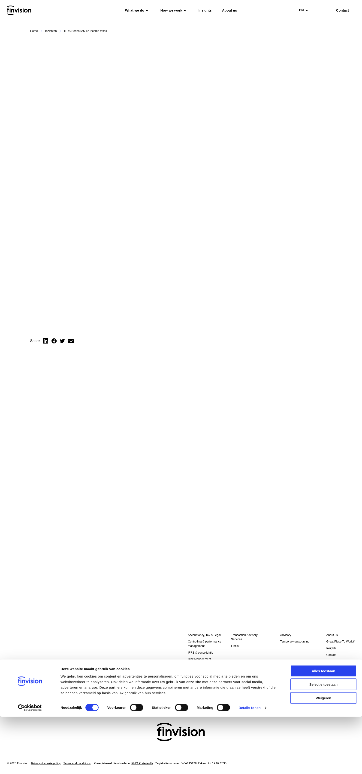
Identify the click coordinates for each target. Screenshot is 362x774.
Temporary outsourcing (202, 672)
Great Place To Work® (340, 641)
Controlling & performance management (204, 644)
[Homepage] (19, 10)
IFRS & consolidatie (200, 652)
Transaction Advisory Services (244, 637)
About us (229, 10)
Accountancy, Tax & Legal (204, 635)
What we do (136, 10)
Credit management (200, 679)
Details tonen (249, 765)
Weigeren (323, 755)
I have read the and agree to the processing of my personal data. (53, 681)
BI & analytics (196, 665)
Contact (331, 655)
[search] (320, 10)
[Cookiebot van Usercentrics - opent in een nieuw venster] (30, 765)
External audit (196, 685)
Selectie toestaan (323, 741)
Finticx (235, 646)
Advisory (285, 635)
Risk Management (199, 659)
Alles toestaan (323, 728)
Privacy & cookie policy (57, 679)
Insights (205, 10)
